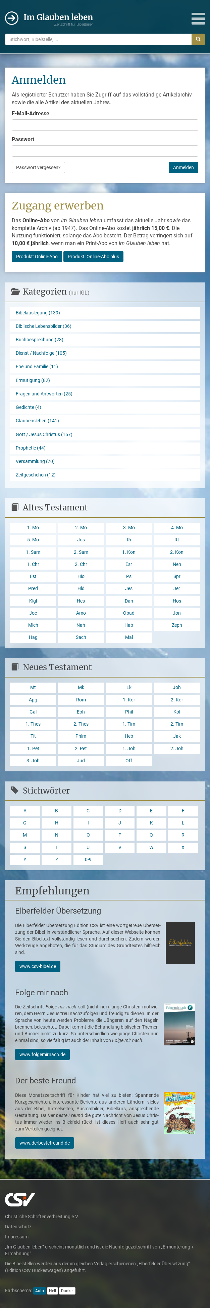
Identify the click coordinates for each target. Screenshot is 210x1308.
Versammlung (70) (35, 461)
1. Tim (128, 724)
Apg (33, 700)
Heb (129, 736)
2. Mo (81, 528)
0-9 (88, 859)
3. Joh (33, 761)
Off (128, 761)
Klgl (33, 601)
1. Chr (33, 564)
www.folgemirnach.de (42, 1054)
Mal (129, 637)
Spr (176, 576)
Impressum (17, 1236)
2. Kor (177, 700)
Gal (33, 712)
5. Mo (33, 540)
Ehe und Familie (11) (37, 367)
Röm (81, 700)
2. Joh (176, 749)
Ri (129, 540)
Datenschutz (18, 1226)
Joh (177, 687)
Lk (129, 687)
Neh (177, 564)
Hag (33, 637)
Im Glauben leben (58, 19)
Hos (177, 601)
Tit (33, 736)
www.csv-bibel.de (37, 966)
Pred (33, 588)
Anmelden (183, 167)
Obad (129, 613)
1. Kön (129, 552)
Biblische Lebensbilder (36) (43, 326)
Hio (81, 576)
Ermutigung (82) (33, 380)
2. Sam (81, 552)
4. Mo (177, 528)
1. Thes (33, 724)
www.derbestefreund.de (44, 1143)
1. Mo (33, 528)
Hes (81, 601)
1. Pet (33, 749)
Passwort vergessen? (38, 167)
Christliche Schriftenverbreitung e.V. (42, 1216)
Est (33, 576)
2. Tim (176, 724)
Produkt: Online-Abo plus (93, 256)
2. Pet (81, 749)
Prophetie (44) (31, 448)
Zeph (177, 625)
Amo (81, 613)
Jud (81, 761)
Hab (128, 625)
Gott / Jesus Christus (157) (44, 434)
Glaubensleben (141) (37, 421)
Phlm (80, 736)
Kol (176, 712)
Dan (129, 601)
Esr (128, 564)
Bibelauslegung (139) (38, 313)
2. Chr (81, 564)
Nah (80, 625)
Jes (129, 588)
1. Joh (129, 749)
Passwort (23, 139)
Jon (177, 613)
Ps (129, 576)
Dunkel (67, 1290)
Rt (176, 540)
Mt (33, 687)
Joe (33, 613)
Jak (177, 736)
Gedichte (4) (28, 407)
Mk (81, 687)
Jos (81, 540)
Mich (33, 625)
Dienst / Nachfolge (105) (41, 353)
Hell (52, 1290)
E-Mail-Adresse (30, 113)
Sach (81, 637)
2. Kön (176, 552)
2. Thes (81, 724)
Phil (129, 712)
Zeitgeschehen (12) (36, 475)
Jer (176, 588)
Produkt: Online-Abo (37, 256)
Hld (81, 588)
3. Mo (129, 528)
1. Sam (33, 552)
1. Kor (129, 700)
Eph (81, 712)
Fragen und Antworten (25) (44, 394)
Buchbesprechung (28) (39, 340)
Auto (39, 1290)
